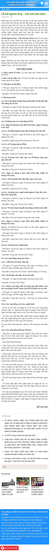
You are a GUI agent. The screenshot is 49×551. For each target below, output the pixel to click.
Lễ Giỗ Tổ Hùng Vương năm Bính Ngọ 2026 (20, 435)
